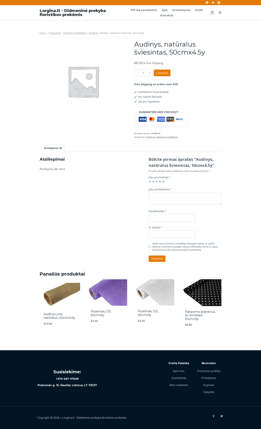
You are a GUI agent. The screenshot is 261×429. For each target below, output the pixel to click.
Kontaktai (166, 15)
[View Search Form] (218, 12)
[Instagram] (218, 2)
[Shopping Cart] (212, 12)
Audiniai (151, 137)
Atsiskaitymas (181, 10)
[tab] (53, 148)
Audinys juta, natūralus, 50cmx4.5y (59, 316)
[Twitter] (213, 2)
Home (199, 10)
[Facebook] (207, 2)
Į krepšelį (162, 73)
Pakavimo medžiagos (167, 137)
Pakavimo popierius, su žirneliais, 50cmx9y (200, 315)
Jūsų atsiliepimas (160, 189)
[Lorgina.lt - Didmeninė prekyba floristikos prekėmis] (82, 13)
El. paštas (155, 227)
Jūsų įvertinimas (160, 177)
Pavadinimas (157, 211)
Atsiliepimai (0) (53, 148)
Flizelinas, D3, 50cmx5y (101, 313)
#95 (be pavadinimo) (143, 10)
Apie (165, 10)
